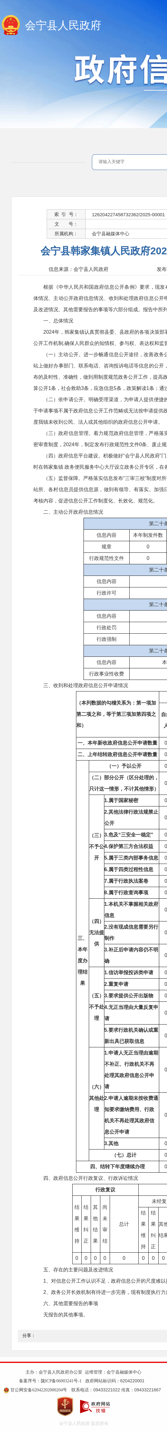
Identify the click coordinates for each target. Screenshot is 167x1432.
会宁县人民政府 (63, 25)
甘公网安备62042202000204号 (38, 1390)
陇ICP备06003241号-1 (61, 1381)
